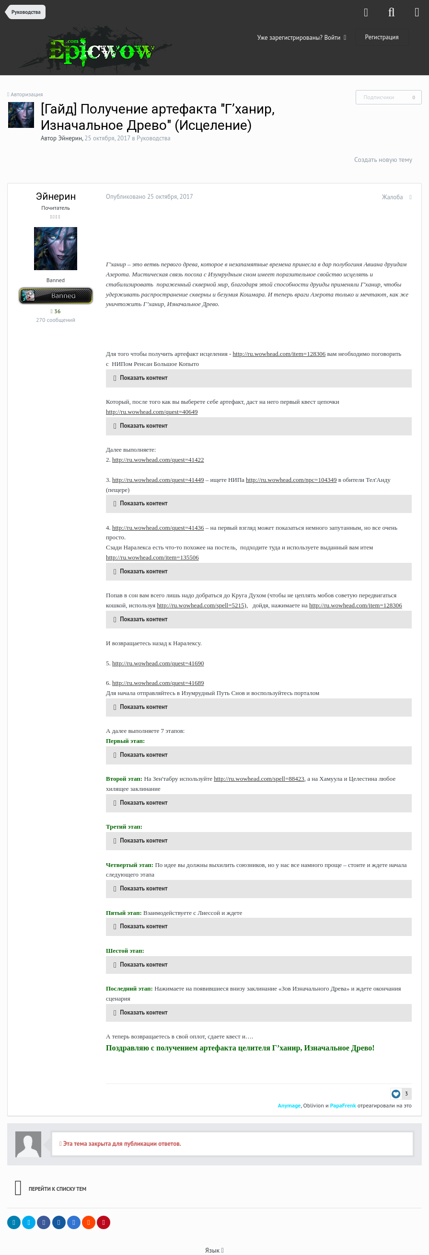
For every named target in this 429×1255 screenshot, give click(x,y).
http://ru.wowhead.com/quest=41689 (155, 673)
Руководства (154, 138)
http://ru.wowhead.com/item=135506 (150, 547)
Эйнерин (70, 138)
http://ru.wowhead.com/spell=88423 (256, 769)
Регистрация (382, 37)
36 (55, 311)
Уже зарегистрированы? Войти (302, 38)
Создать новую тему (383, 159)
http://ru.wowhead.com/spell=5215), (199, 595)
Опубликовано (147, 197)
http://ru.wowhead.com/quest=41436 (155, 517)
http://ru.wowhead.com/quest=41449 (155, 479)
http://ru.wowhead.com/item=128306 (277, 353)
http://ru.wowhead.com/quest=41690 (155, 653)
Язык (214, 1240)
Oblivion (315, 1095)
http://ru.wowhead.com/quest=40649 (149, 411)
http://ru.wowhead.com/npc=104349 (288, 479)
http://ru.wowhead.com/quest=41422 (155, 459)
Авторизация (27, 94)
